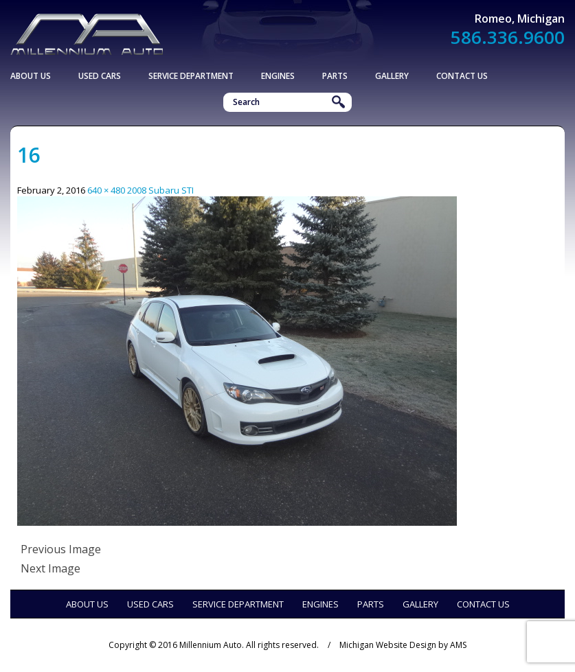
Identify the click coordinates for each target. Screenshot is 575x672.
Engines (278, 76)
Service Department (191, 76)
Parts (335, 76)
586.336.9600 (508, 37)
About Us (30, 76)
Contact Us (462, 76)
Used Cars (99, 76)
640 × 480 (106, 190)
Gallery (392, 76)
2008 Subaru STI (160, 190)
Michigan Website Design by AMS (402, 645)
